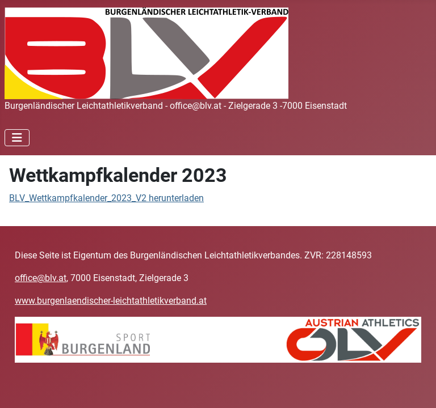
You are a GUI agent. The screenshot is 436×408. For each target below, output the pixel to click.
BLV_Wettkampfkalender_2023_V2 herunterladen (106, 198)
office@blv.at (40, 278)
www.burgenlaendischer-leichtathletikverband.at (111, 300)
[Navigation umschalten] (17, 137)
